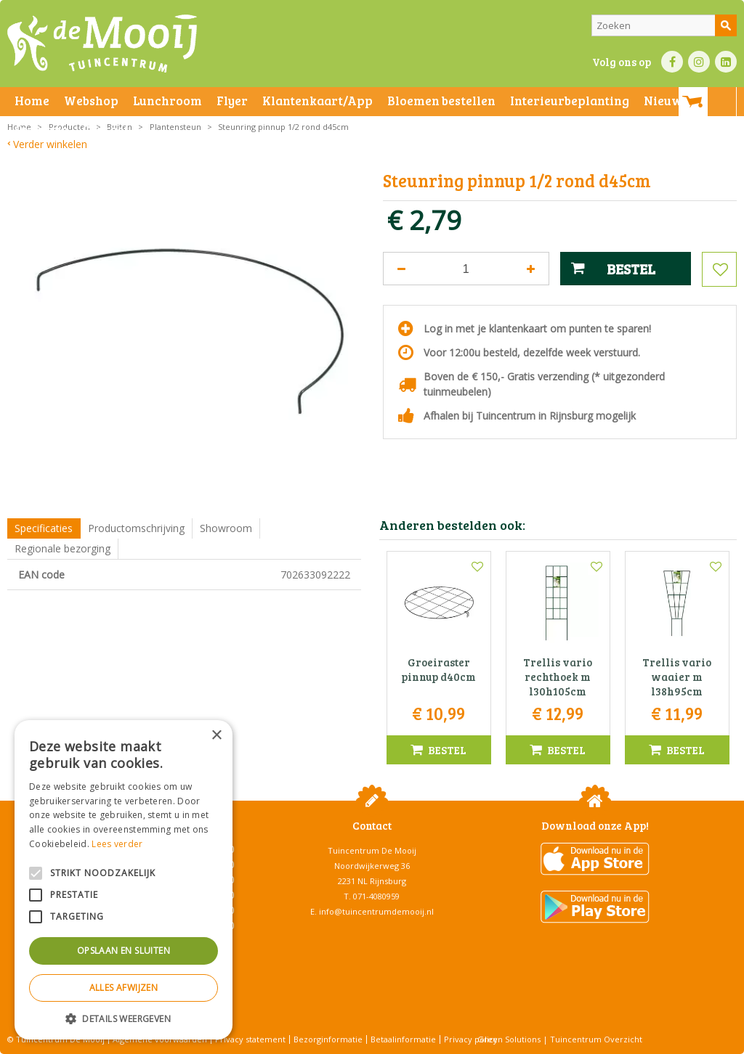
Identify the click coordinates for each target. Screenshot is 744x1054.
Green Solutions (509, 1039)
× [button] (216, 735)
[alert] (123, 879)
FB (672, 62)
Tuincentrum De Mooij (372, 850)
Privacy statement (250, 1039)
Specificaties (44, 528)
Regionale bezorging (62, 548)
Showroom (226, 528)
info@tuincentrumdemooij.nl (376, 911)
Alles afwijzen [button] (123, 987)
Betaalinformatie (403, 1039)
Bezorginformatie (328, 1039)
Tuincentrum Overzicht (596, 1039)
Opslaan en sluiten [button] (123, 950)
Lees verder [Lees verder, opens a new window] (117, 844)
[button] (123, 1018)
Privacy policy (471, 1039)
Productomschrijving (136, 528)
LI (726, 62)
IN (699, 62)
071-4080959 (376, 896)
